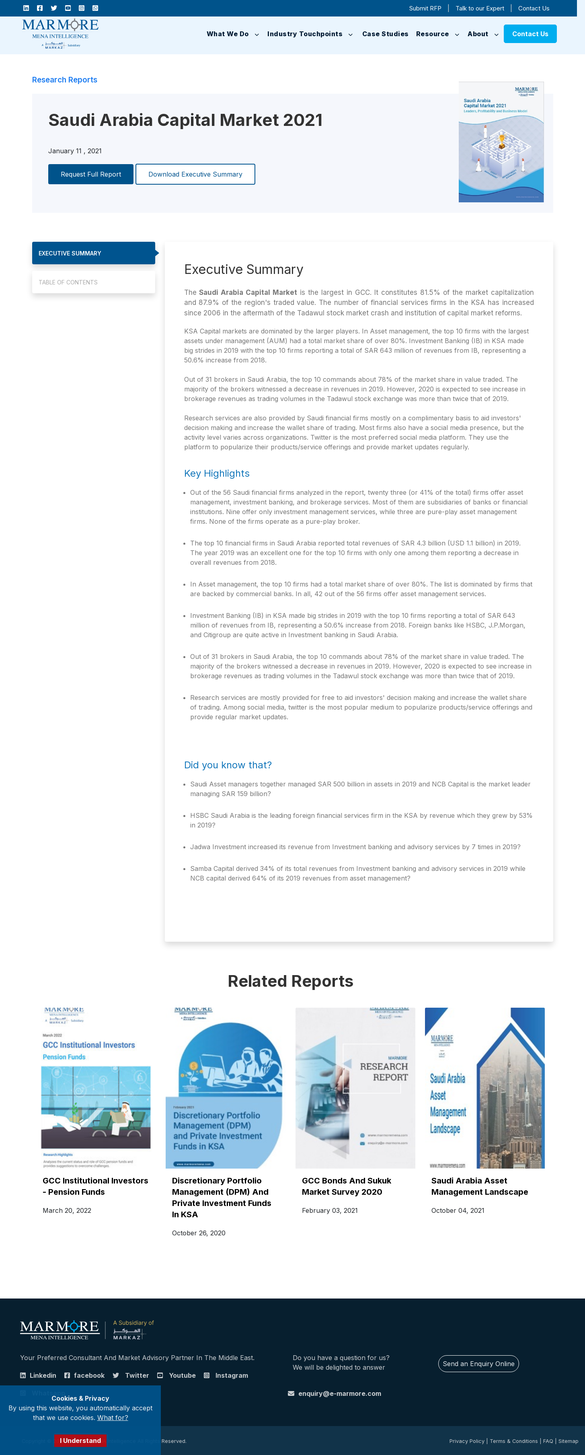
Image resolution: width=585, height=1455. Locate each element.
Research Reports (64, 79)
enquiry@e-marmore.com (339, 1393)
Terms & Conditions (514, 1441)
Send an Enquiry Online (479, 1364)
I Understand (80, 1440)
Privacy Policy (467, 1441)
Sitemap (568, 1441)
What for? (112, 1418)
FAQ (548, 1441)
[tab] (93, 253)
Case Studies (385, 34)
